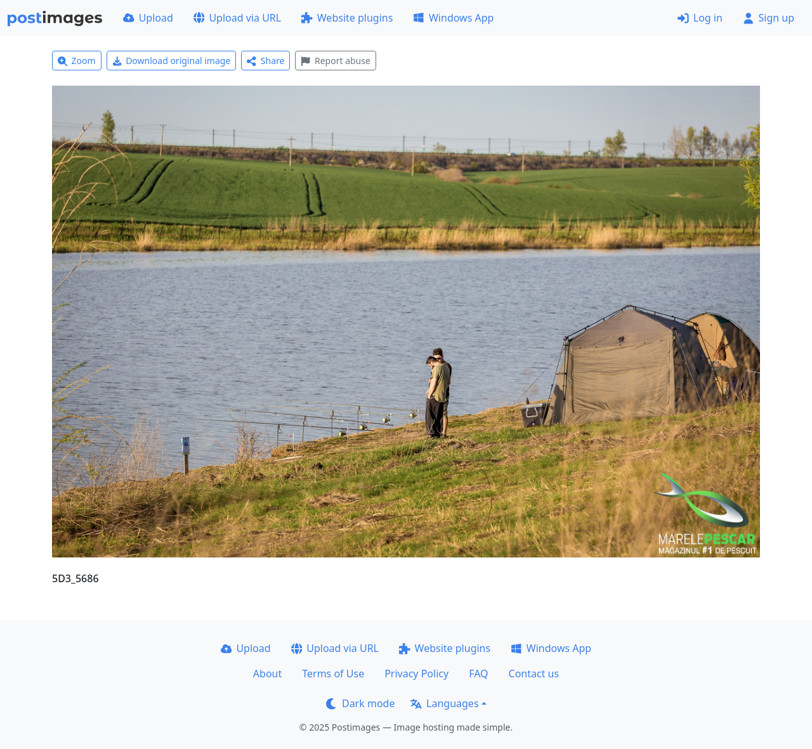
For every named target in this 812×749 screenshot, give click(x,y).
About (267, 674)
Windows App (453, 18)
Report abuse (335, 61)
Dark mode (360, 703)
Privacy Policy (416, 674)
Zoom (77, 61)
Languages (444, 703)
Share (265, 61)
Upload (148, 18)
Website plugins (347, 18)
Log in (700, 18)
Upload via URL (237, 18)
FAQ (478, 674)
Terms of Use (333, 674)
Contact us (534, 674)
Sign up (768, 18)
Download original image (171, 61)
